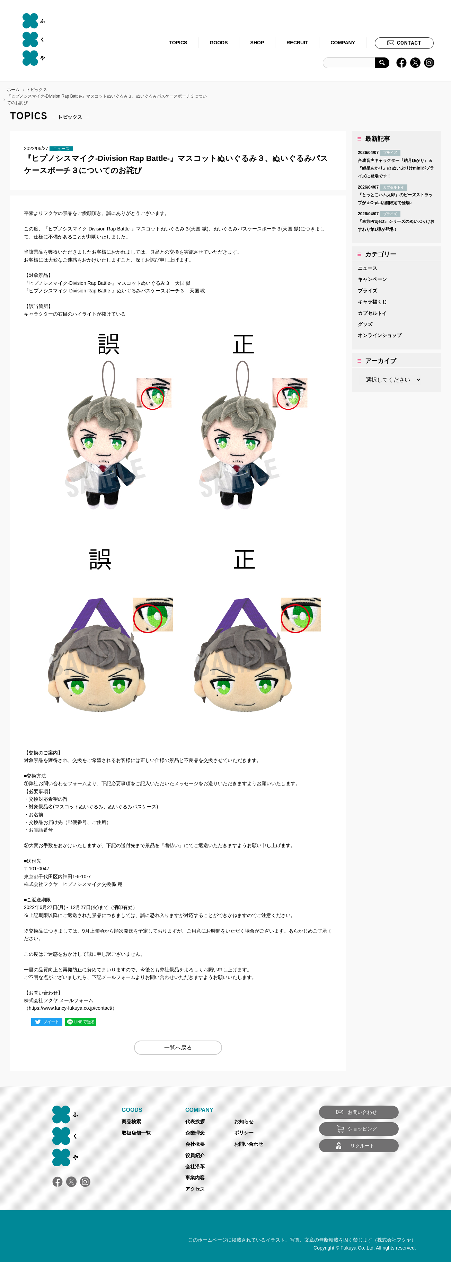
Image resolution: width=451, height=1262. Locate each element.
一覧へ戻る (178, 1048)
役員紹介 (195, 1155)
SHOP (257, 42)
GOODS (219, 42)
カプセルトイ (372, 313)
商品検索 (131, 1121)
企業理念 (195, 1133)
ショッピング (362, 1129)
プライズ (367, 290)
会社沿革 (195, 1166)
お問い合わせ (248, 1144)
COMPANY (342, 42)
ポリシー (244, 1132)
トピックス (36, 89)
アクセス (195, 1189)
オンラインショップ (379, 335)
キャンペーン (372, 279)
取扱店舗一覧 (136, 1133)
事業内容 (195, 1177)
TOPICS (178, 42)
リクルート (362, 1145)
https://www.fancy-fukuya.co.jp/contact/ (70, 1008)
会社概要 (195, 1144)
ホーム (13, 89)
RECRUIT (297, 42)
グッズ (365, 324)
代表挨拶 (195, 1121)
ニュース (367, 268)
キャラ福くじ (372, 302)
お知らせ (244, 1121)
